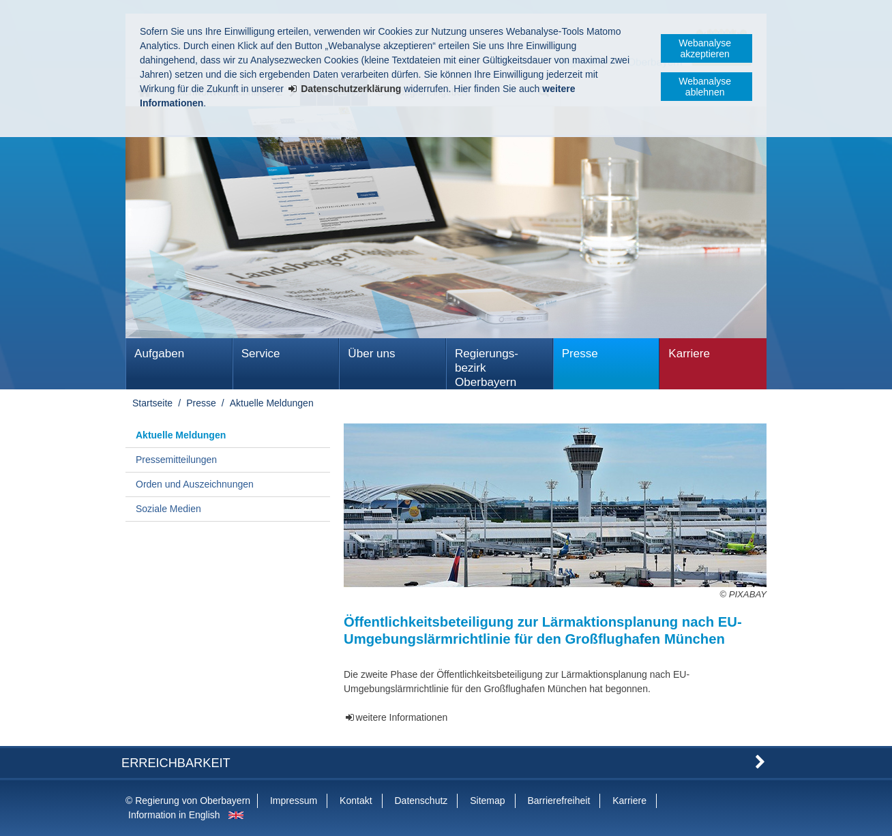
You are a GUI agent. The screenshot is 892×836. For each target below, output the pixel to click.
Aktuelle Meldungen (272, 403)
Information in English (174, 814)
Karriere (689, 353)
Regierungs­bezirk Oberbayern (486, 368)
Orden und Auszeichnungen (195, 484)
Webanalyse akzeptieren (705, 48)
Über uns (371, 353)
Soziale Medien (168, 508)
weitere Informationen (402, 717)
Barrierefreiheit (558, 800)
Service (260, 353)
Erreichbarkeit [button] (176, 763)
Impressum (293, 800)
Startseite (152, 403)
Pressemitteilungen (176, 459)
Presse (580, 353)
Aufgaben (159, 353)
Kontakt (356, 800)
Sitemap (487, 800)
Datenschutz (420, 800)
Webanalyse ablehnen (705, 87)
